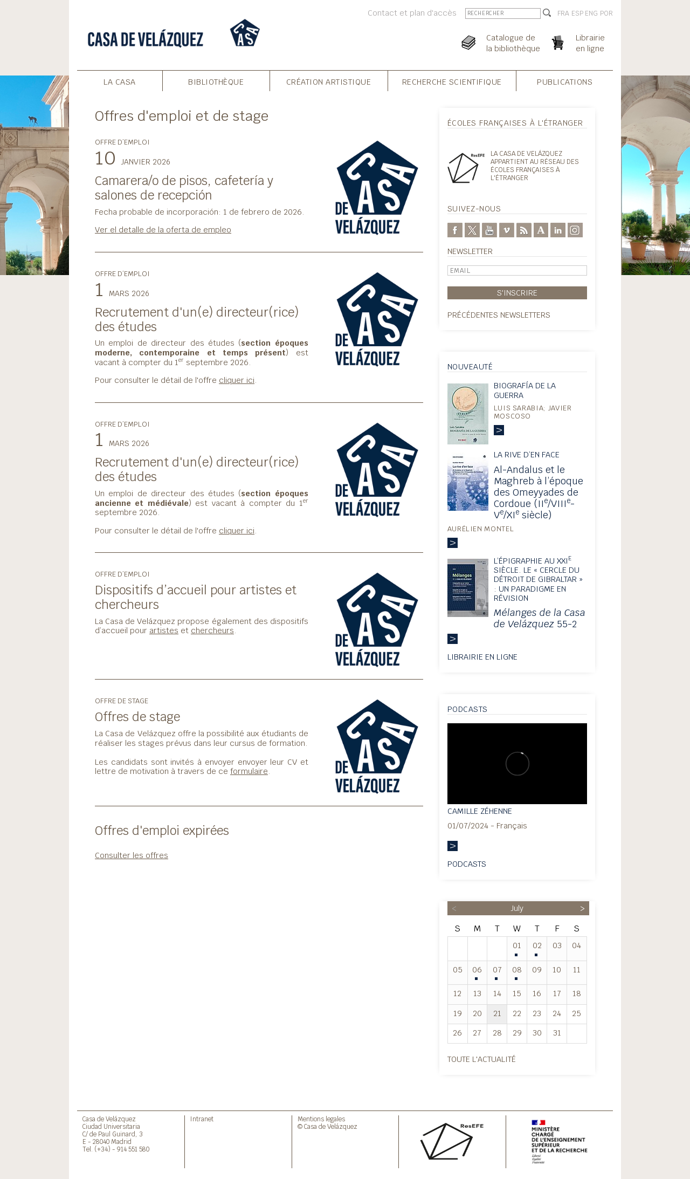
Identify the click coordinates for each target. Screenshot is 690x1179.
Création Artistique (328, 82)
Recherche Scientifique (452, 82)
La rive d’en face (527, 454)
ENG (591, 13)
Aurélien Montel (480, 528)
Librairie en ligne (482, 657)
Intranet (201, 1119)
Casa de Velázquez (109, 1119)
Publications (564, 82)
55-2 (539, 618)
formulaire (249, 771)
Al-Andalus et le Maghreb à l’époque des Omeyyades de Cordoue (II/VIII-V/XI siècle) (538, 492)
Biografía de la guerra (525, 390)
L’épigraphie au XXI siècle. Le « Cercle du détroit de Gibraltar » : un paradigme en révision (538, 579)
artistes (163, 630)
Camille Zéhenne (479, 811)
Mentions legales (321, 1119)
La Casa (120, 82)
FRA (563, 13)
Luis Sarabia (519, 408)
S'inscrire (517, 292)
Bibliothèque (216, 82)
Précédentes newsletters (498, 315)
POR (606, 13)
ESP (577, 13)
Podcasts (466, 864)
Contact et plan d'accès (412, 13)
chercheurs (212, 630)
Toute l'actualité (481, 1059)
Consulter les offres (131, 855)
